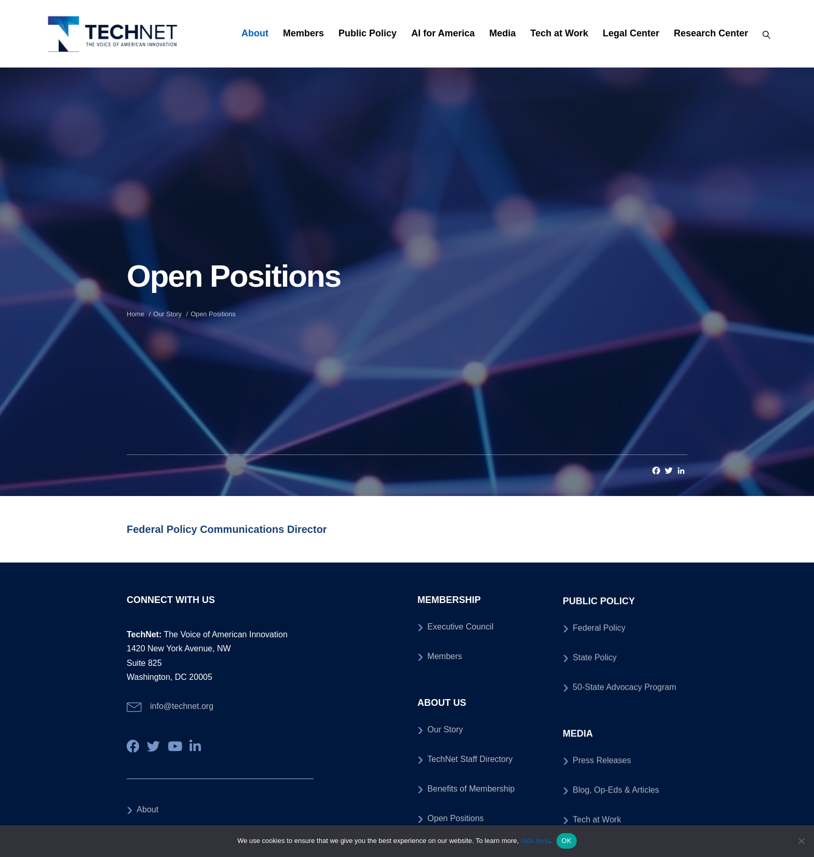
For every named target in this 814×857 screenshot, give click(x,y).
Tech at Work (559, 33)
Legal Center (631, 33)
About (254, 33)
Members (303, 33)
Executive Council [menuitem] (460, 773)
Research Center (711, 33)
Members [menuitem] (444, 803)
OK (567, 841)
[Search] (762, 34)
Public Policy (367, 33)
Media (503, 33)
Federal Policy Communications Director (227, 529)
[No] (801, 841)
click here (535, 841)
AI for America (442, 33)
